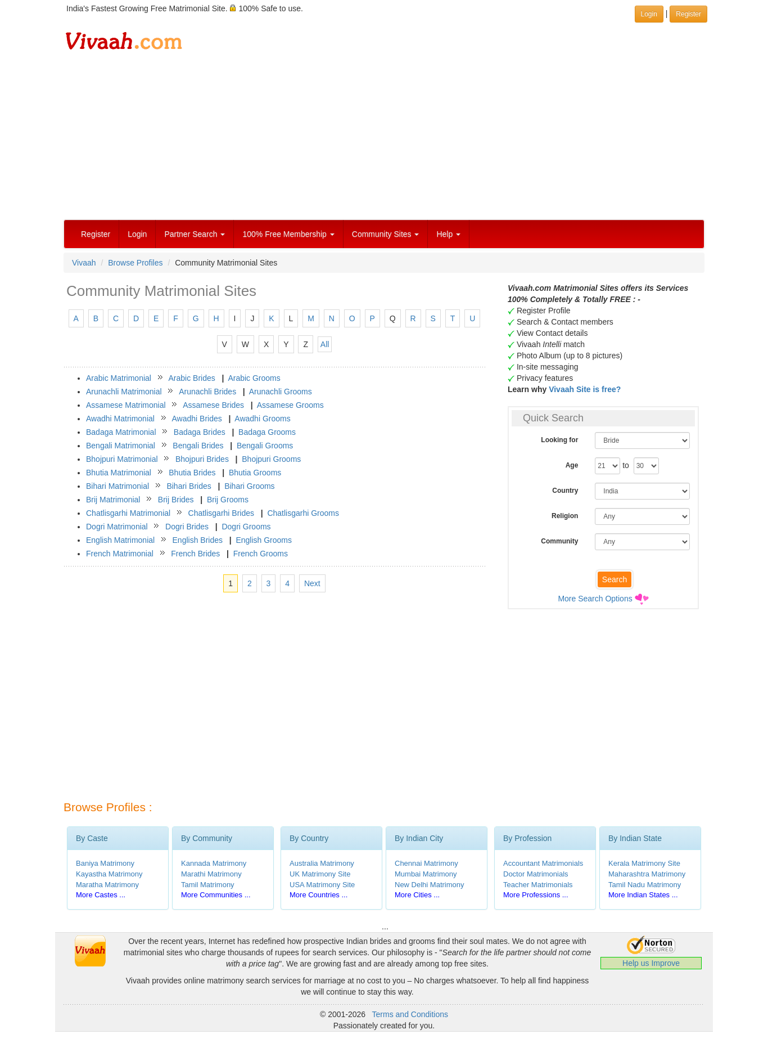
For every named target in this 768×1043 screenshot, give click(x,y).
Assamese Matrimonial (126, 405)
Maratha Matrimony (107, 884)
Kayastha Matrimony (109, 874)
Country (565, 490)
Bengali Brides (198, 445)
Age (572, 465)
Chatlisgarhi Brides (221, 513)
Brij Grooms (228, 499)
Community (559, 541)
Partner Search (194, 234)
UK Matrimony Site (320, 874)
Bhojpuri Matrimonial (122, 459)
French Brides (195, 553)
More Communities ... (216, 895)
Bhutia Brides (192, 472)
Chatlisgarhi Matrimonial (128, 513)
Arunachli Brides (207, 391)
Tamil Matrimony (207, 884)
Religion (565, 516)
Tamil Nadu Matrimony (644, 884)
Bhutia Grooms (255, 472)
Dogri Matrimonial (117, 526)
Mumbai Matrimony (426, 874)
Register (95, 234)
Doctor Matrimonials (535, 874)
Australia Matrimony (322, 863)
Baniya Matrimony (105, 863)
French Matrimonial (119, 553)
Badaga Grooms (267, 432)
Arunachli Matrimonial (124, 391)
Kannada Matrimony (213, 863)
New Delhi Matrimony (429, 884)
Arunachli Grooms (280, 391)
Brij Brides (176, 499)
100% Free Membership (288, 234)
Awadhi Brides (196, 418)
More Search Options (595, 598)
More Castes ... (100, 895)
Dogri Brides (187, 526)
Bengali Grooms (265, 445)
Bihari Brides (188, 486)
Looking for (559, 440)
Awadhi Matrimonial (120, 418)
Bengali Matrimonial (120, 445)
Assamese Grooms (290, 405)
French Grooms (260, 553)
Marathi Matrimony (211, 874)
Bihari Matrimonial (117, 486)
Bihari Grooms (249, 486)
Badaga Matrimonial (121, 432)
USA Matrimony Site (322, 884)
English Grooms (264, 540)
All (324, 344)
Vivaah (84, 262)
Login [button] (649, 14)
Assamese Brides (213, 405)
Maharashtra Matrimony (646, 874)
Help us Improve (651, 963)
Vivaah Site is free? (585, 389)
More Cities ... (417, 895)
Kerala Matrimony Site (644, 863)
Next (312, 583)
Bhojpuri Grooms (271, 459)
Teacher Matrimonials (538, 884)
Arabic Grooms (254, 378)
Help (448, 234)
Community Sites (385, 234)
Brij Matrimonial (113, 499)
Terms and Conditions (410, 1014)
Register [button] (688, 14)
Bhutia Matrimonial (118, 472)
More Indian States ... (643, 895)
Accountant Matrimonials (543, 863)
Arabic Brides (192, 378)
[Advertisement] (384, 135)
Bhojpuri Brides (202, 459)
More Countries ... (318, 895)
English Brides (198, 540)
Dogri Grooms (246, 526)
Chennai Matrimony (426, 863)
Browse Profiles (135, 262)
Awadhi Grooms (262, 418)
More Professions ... (535, 895)
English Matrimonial (120, 540)
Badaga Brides (199, 432)
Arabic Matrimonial (118, 378)
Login (137, 234)
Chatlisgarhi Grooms (303, 513)
